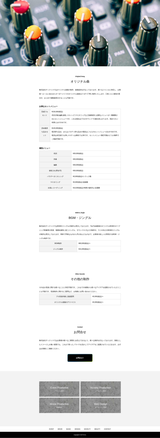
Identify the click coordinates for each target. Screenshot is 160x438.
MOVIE (60, 429)
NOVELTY (87, 429)
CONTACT (107, 429)
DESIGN (77, 429)
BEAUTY (97, 429)
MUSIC (68, 429)
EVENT (51, 429)
